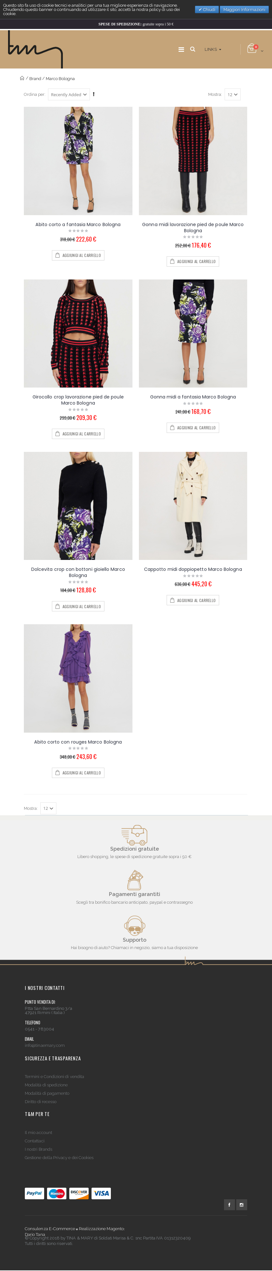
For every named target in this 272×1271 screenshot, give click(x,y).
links (211, 49)
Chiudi (208, 9)
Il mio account (38, 1132)
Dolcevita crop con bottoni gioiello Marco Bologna (78, 572)
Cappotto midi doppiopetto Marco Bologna (193, 569)
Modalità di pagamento (47, 1093)
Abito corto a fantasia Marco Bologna (78, 224)
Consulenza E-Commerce (50, 1228)
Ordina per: (34, 94)
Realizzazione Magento (101, 1228)
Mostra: (215, 94)
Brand (35, 78)
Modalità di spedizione (46, 1085)
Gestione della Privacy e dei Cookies (59, 1157)
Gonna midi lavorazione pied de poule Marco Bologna (193, 227)
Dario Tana (35, 1234)
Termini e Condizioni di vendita (54, 1076)
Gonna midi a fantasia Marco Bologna (193, 397)
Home (22, 78)
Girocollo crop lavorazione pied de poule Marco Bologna (78, 400)
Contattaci (34, 1140)
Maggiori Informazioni (244, 9)
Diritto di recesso (40, 1101)
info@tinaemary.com (45, 1045)
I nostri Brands (38, 1149)
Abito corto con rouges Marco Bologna (78, 742)
